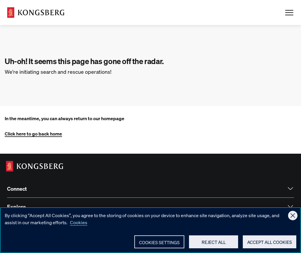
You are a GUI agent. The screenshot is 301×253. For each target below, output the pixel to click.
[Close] (292, 219)
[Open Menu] (289, 12)
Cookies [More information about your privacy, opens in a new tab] (78, 226)
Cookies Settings (159, 246)
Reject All (214, 246)
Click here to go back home (33, 133)
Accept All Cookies (269, 246)
